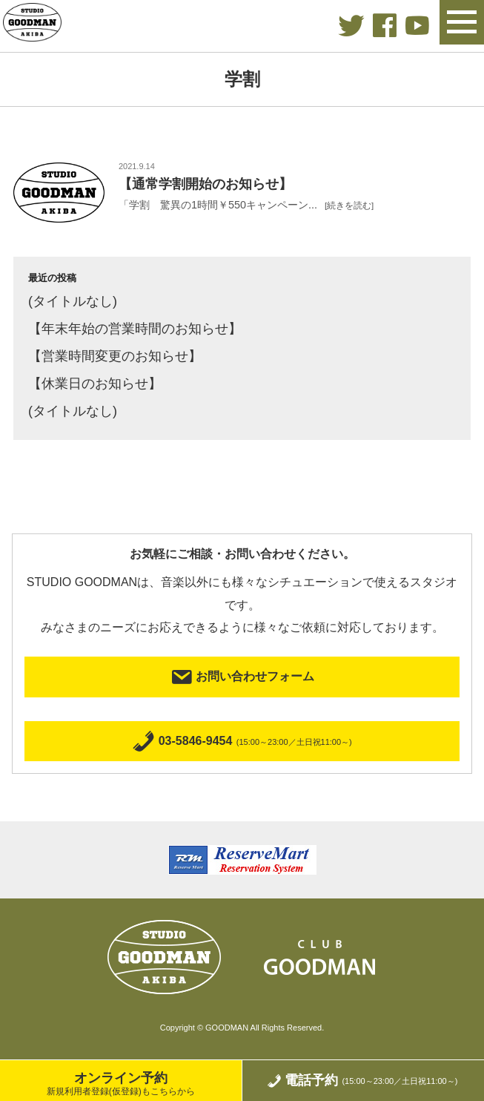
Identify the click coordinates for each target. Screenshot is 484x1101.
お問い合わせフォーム (242, 676)
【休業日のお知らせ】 (95, 383)
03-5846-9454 (242, 741)
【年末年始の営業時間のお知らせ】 (135, 328)
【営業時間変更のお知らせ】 (115, 356)
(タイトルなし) (72, 301)
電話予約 (362, 1080)
